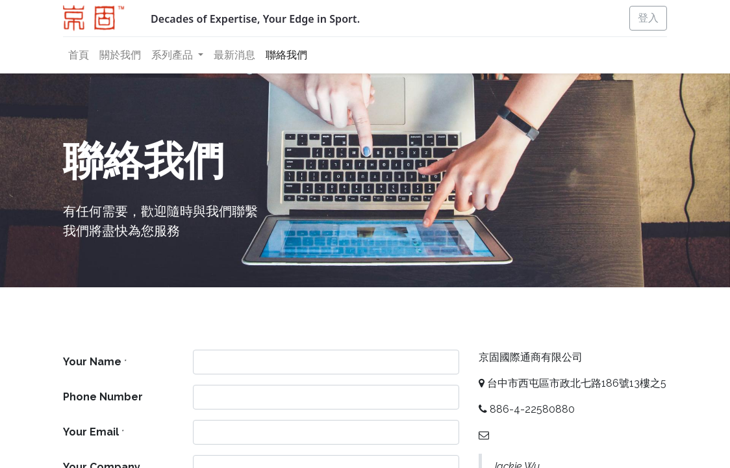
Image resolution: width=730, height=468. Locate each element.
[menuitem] (78, 55)
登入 (648, 18)
